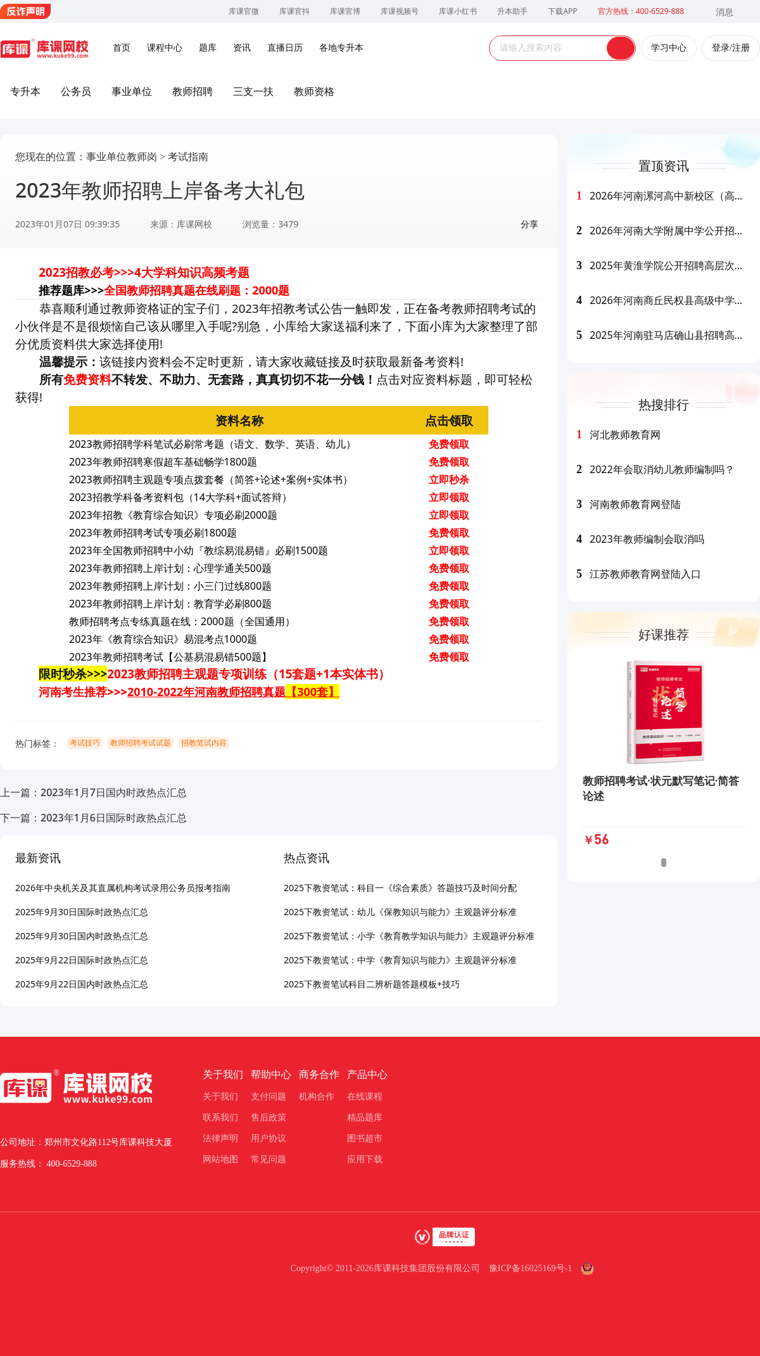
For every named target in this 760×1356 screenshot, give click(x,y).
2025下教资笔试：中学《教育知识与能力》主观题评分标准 (400, 960)
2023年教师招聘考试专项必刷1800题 (153, 533)
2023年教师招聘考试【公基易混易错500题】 (170, 657)
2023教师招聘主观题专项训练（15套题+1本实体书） (248, 673)
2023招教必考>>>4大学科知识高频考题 (144, 272)
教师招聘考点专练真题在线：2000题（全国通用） (182, 621)
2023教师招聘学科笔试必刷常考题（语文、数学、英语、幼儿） (212, 444)
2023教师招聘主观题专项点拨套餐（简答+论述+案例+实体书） (211, 479)
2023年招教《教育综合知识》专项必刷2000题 (173, 515)
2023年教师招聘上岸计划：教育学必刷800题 (170, 604)
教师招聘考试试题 (140, 742)
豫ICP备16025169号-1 (530, 1268)
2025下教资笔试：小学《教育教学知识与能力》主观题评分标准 (409, 936)
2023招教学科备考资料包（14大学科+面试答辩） (180, 497)
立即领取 (449, 497)
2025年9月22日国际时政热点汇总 (81, 960)
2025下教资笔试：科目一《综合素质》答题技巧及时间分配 (400, 888)
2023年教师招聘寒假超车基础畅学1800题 (163, 462)
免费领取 (449, 444)
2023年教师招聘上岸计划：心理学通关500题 (170, 568)
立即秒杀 (449, 479)
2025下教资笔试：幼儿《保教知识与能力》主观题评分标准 (400, 912)
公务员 (76, 91)
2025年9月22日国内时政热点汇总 (81, 984)
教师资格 (314, 91)
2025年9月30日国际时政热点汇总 (81, 912)
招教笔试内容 (204, 742)
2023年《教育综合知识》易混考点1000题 (163, 639)
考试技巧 (85, 742)
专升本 (25, 91)
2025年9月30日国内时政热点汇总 (81, 936)
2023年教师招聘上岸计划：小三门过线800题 (170, 586)
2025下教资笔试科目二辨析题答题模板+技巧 (372, 984)
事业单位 (131, 91)
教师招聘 (192, 91)
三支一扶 (253, 91)
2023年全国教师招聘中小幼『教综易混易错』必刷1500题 (198, 550)
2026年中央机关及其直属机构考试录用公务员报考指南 (123, 888)
